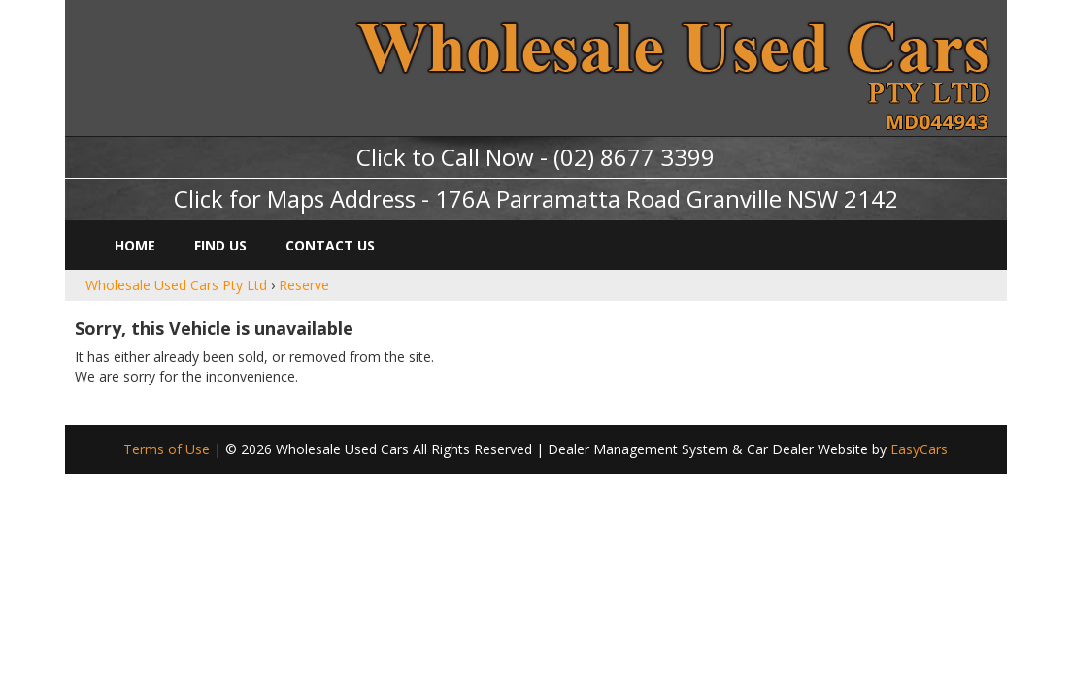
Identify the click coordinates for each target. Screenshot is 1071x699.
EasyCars (919, 449)
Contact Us (330, 245)
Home (135, 245)
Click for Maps (249, 199)
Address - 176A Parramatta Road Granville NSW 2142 (614, 199)
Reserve (304, 285)
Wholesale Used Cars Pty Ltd (176, 285)
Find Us (220, 245)
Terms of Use (168, 449)
